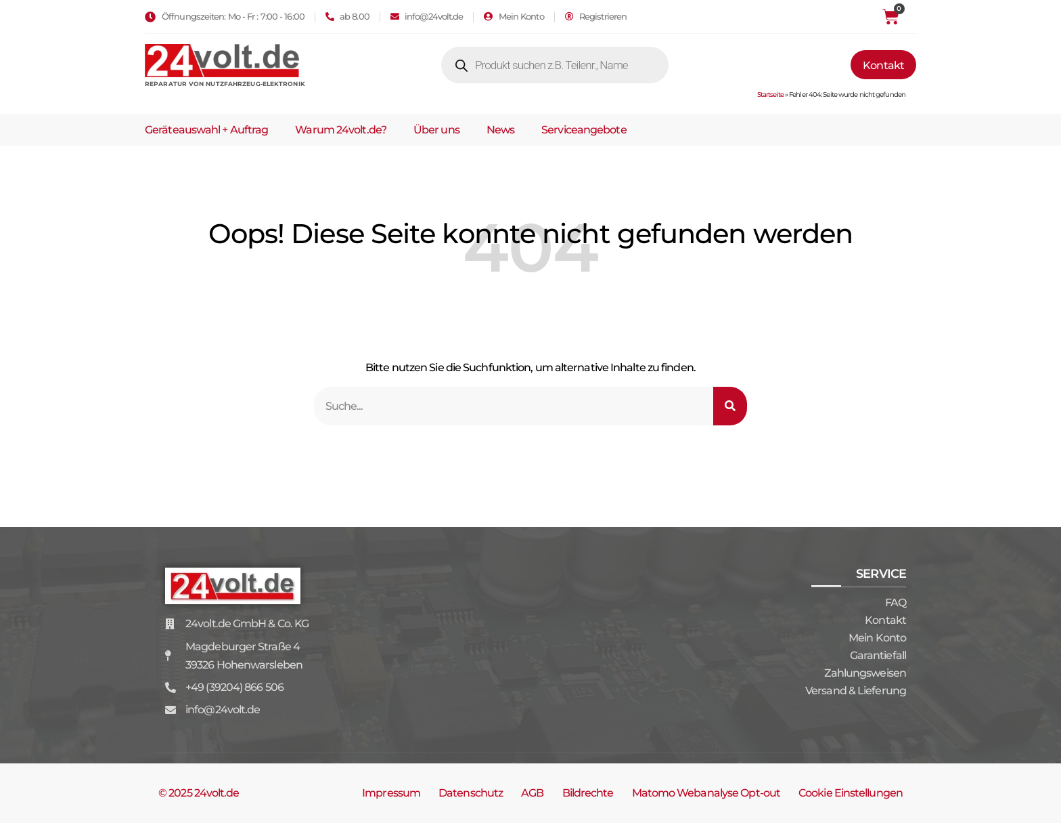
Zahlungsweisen (865, 673)
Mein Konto (877, 637)
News (500, 129)
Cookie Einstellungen (850, 792)
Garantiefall (878, 655)
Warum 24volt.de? (340, 129)
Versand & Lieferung (855, 690)
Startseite (770, 94)
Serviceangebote (584, 129)
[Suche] (730, 406)
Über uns (436, 129)
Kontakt (885, 620)
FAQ (895, 602)
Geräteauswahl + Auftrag (206, 129)
